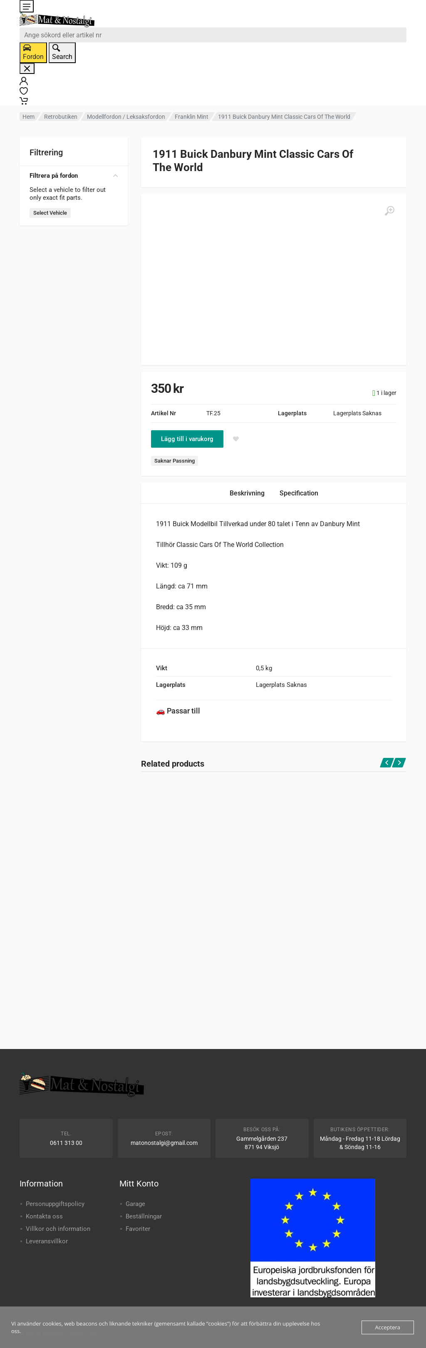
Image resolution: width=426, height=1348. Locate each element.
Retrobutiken (60, 116)
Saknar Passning (174, 461)
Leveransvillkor (47, 1241)
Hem (28, 116)
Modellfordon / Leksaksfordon (126, 116)
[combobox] (213, 34)
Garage (135, 1204)
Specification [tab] (299, 493)
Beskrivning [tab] (247, 493)
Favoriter (138, 1229)
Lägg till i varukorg (187, 439)
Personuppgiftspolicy (55, 1204)
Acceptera (387, 1327)
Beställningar (144, 1216)
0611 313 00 (66, 1143)
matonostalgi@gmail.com (164, 1143)
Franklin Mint (191, 116)
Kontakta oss (44, 1216)
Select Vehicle (50, 213)
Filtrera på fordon (74, 175)
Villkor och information (58, 1229)
